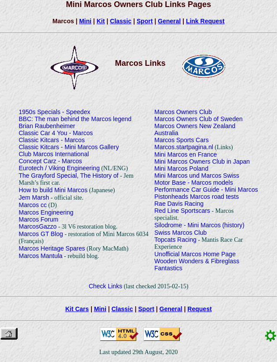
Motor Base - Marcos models (193, 182)
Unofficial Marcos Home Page (195, 254)
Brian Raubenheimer (47, 125)
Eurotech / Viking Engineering (59, 168)
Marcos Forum (38, 219)
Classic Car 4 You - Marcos (56, 132)
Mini (85, 21)
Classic (120, 21)
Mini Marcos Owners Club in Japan (202, 161)
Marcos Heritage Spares (52, 248)
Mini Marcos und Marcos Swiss (196, 175)
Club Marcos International (54, 154)
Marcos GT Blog (41, 233)
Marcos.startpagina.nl (183, 147)
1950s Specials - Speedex (55, 111)
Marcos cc (33, 204)
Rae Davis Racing (179, 203)
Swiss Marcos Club (180, 232)
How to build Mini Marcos (53, 190)
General (169, 21)
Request (199, 308)
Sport (145, 21)
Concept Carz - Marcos (50, 161)
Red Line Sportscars (182, 210)
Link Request (205, 21)
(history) (233, 225)
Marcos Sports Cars (181, 139)
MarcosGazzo (38, 226)
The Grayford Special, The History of (69, 175)
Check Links (105, 286)
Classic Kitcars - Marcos (52, 139)
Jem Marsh (34, 197)
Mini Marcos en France (185, 154)
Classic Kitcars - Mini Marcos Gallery (69, 147)
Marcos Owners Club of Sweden (198, 118)
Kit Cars (77, 308)
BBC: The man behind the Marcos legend (75, 118)
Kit (101, 21)
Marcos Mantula (41, 255)
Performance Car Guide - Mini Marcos (206, 189)
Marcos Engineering (46, 212)
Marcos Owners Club (183, 111)
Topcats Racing (175, 239)
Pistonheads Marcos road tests (196, 196)
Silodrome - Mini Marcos (187, 225)
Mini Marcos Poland (181, 168)
